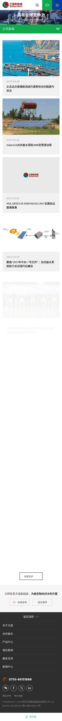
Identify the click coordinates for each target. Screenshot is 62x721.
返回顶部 (31, 616)
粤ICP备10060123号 (31, 706)
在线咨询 (22, 602)
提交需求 (42, 602)
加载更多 (28, 579)
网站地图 (18, 696)
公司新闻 (31, 29)
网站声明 (6, 696)
